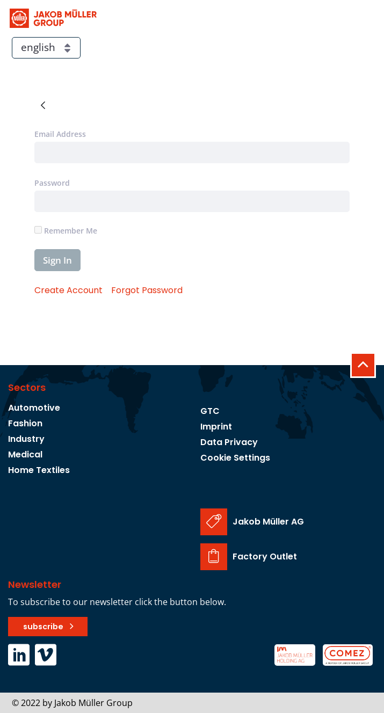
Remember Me (65, 230)
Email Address (60, 134)
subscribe (43, 626)
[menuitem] (68, 290)
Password (52, 183)
